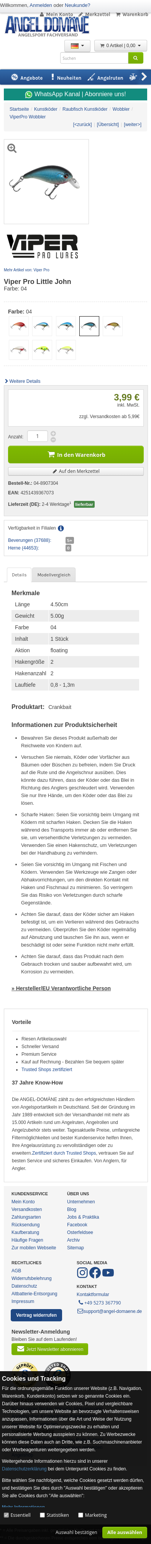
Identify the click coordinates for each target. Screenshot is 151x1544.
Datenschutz (24, 1286)
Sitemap (75, 1247)
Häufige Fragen (27, 1240)
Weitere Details (22, 381)
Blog (71, 1209)
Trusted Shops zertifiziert (46, 1069)
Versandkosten (26, 1209)
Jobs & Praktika (83, 1217)
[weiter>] (132, 124)
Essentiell (20, 1515)
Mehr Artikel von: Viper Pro (26, 270)
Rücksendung (25, 1224)
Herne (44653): (23, 548)
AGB (16, 1270)
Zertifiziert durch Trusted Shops (64, 1153)
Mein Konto (56, 14)
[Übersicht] (108, 124)
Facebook (77, 1224)
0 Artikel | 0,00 (120, 45)
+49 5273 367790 (99, 1302)
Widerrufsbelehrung (31, 1278)
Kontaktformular (93, 1294)
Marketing (96, 1515)
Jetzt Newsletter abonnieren (49, 1348)
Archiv (73, 1240)
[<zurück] (82, 124)
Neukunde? (77, 5)
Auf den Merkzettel (76, 471)
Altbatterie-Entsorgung (34, 1293)
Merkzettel (94, 14)
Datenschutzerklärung (24, 1469)
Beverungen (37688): (29, 540)
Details (19, 575)
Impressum (22, 1301)
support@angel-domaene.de (109, 1311)
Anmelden (41, 5)
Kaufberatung (25, 1232)
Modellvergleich (53, 575)
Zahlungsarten (26, 1217)
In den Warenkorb (75, 454)
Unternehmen (81, 1201)
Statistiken (58, 1515)
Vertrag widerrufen (36, 1315)
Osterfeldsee (80, 1232)
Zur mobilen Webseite (33, 1247)
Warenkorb (131, 14)
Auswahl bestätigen (76, 1532)
